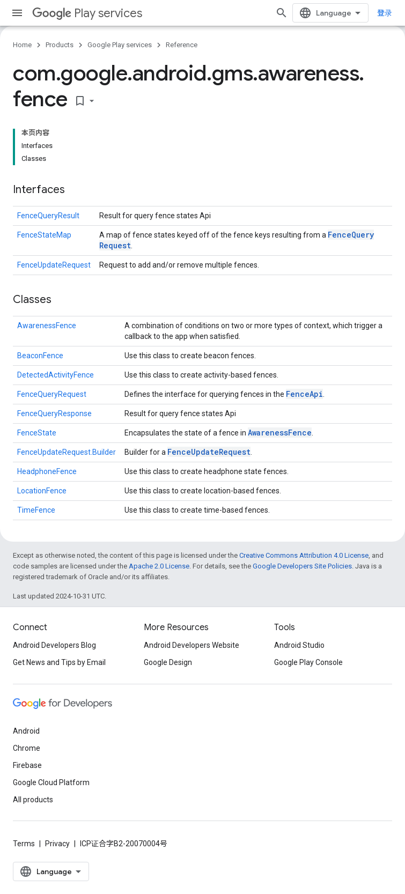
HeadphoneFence (47, 471)
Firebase (27, 765)
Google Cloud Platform (51, 782)
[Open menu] (17, 13)
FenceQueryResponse (54, 413)
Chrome (26, 748)
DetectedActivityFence (55, 375)
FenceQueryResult (48, 215)
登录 (384, 13)
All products (33, 799)
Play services (87, 13)
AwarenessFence (46, 325)
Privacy (57, 843)
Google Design (168, 662)
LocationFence (42, 490)
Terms (24, 843)
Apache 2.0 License (159, 566)
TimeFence (36, 510)
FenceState (36, 432)
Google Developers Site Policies (302, 566)
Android (26, 731)
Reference (181, 45)
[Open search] (281, 12)
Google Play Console (308, 662)
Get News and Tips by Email (59, 662)
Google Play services (119, 45)
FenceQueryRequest (51, 394)
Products (59, 45)
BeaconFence (40, 355)
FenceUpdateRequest (54, 265)
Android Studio (299, 645)
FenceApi (304, 394)
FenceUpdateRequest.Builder (66, 452)
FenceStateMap (44, 235)
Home (22, 45)
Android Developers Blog (54, 645)
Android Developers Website (191, 645)
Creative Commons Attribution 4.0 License (304, 555)
